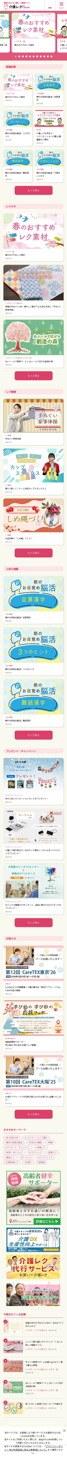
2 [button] (19, 56)
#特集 (50, 1142)
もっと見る (33, 190)
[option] (33, 33)
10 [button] (48, 56)
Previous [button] (10, 32)
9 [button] (44, 56)
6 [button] (33, 56)
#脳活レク (10, 1157)
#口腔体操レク (12, 1162)
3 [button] (23, 56)
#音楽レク (52, 1152)
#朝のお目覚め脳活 (14, 1142)
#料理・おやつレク (14, 1152)
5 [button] (30, 56)
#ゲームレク (26, 1157)
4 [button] (26, 56)
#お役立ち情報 (35, 1142)
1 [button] (16, 56)
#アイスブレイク (45, 1157)
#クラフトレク (35, 1152)
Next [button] (56, 32)
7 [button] (37, 56)
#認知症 (41, 1162)
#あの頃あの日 (12, 1137)
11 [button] (51, 56)
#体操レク (40, 1147)
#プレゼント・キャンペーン (18, 1147)
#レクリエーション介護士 (36, 1137)
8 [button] (41, 56)
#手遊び (28, 1162)
